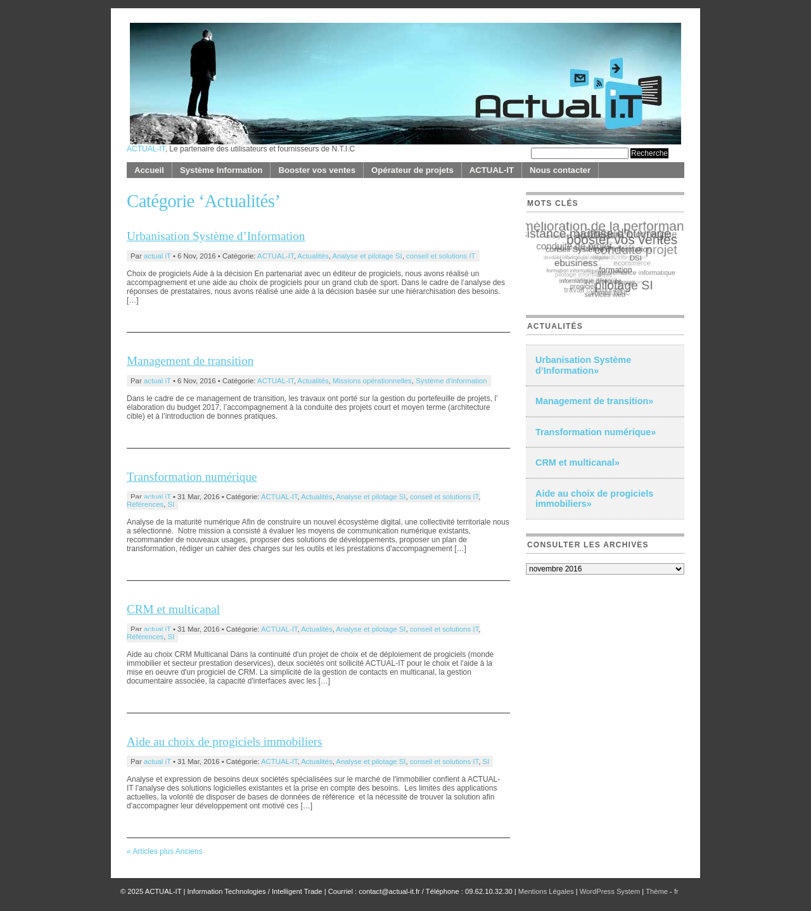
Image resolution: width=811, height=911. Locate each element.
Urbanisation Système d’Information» (583, 365)
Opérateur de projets (412, 170)
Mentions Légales (546, 891)
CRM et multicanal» (577, 462)
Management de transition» (594, 401)
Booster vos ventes (316, 170)
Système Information (221, 170)
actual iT (157, 256)
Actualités (312, 256)
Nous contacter (560, 170)
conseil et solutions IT (441, 256)
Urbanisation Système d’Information (216, 236)
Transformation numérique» (595, 432)
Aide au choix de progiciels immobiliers (224, 741)
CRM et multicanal (173, 609)
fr (676, 891)
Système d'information (451, 381)
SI (171, 504)
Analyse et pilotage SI (367, 256)
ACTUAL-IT (146, 148)
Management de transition (190, 360)
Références (145, 504)
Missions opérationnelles (372, 381)
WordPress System (610, 891)
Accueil (149, 170)
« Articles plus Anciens (164, 851)
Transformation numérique (192, 476)
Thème (658, 891)
